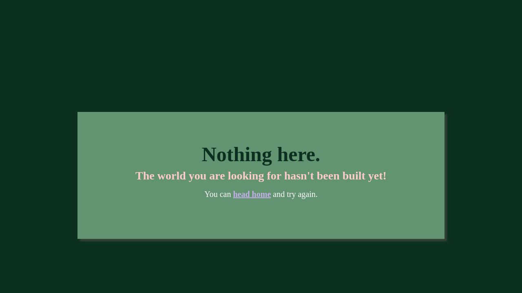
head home (252, 194)
